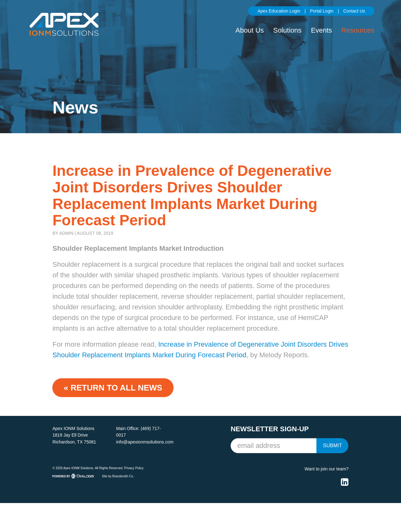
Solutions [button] (287, 30)
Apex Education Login (279, 10)
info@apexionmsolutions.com (145, 441)
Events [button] (321, 30)
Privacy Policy (133, 468)
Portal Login (322, 10)
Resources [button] (357, 30)
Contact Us (354, 10)
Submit (332, 445)
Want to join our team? (326, 468)
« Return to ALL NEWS (113, 387)
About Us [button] (250, 30)
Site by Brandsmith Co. (118, 476)
